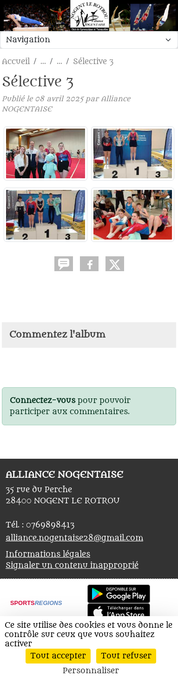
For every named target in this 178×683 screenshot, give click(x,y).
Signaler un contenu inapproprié (72, 565)
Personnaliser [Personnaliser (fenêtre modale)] (91, 671)
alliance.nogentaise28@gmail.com (74, 538)
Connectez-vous (42, 400)
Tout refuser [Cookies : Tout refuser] (126, 656)
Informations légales (48, 554)
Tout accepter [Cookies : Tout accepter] (58, 656)
